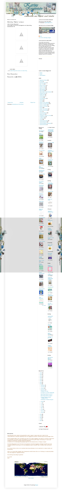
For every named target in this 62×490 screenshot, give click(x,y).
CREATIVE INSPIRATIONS (50, 212)
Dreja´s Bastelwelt (41, 134)
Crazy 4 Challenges (50, 346)
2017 (41, 380)
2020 (41, 376)
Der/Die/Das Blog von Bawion (50, 358)
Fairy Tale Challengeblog (50, 295)
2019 (41, 377)
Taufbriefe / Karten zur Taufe (45, 115)
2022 (41, 373)
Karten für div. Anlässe (44, 102)
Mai (42, 406)
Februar (42, 410)
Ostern (41, 111)
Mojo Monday (50, 171)
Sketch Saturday (49, 334)
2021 (41, 374)
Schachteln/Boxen (43, 112)
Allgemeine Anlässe (43, 80)
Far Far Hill (41, 249)
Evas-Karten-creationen (41, 186)
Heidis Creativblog (41, 159)
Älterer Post (32, 102)
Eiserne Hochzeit (43, 85)
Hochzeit (41, 97)
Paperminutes (50, 191)
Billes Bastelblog (41, 167)
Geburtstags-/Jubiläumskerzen (45, 92)
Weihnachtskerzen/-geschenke (45, 123)
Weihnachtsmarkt (43, 124)
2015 (41, 383)
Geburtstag (12, 70)
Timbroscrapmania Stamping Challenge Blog (50, 130)
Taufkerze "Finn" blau (44, 391)
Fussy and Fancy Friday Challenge (50, 278)
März (42, 409)
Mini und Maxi (41, 150)
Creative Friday (51, 142)
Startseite (21, 102)
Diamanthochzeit (43, 82)
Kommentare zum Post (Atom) (17, 104)
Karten (16, 70)
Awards (41, 81)
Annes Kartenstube (41, 233)
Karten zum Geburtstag (22, 70)
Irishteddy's (50, 361)
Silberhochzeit (42, 114)
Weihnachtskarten (43, 122)
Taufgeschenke (42, 116)
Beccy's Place (41, 130)
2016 (41, 382)
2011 (40, 419)
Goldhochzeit (42, 94)
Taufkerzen (42, 118)
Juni (42, 404)
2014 (41, 414)
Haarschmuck (42, 95)
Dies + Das (42, 84)
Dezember (43, 385)
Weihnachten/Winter (44, 120)
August (42, 401)
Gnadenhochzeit (43, 93)
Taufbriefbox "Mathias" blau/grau (47, 399)
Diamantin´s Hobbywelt (41, 143)
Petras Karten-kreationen (42, 289)
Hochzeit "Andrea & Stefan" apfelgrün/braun (46, 398)
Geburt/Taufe (42, 88)
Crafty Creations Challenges (50, 229)
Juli (41, 403)
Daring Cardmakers (50, 266)
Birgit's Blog (41, 201)
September (43, 389)
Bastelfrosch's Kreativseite (41, 171)
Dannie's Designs (40, 257)
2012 (41, 417)
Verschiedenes (42, 75)
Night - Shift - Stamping (50, 245)
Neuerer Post (10, 102)
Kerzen (41, 74)
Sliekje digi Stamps (41, 210)
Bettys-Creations (41, 264)
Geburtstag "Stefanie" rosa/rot (46, 394)
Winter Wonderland (50, 274)
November (43, 386)
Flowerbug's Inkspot (41, 182)
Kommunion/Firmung (43, 110)
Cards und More (50, 200)
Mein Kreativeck (41, 298)
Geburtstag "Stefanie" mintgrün (46, 395)
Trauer (41, 119)
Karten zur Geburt (43, 105)
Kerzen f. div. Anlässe (44, 109)
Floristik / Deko (42, 86)
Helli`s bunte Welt (41, 261)
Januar (42, 412)
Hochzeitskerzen (43, 98)
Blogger (36, 485)
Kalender (41, 99)
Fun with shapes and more (50, 304)
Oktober (42, 388)
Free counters (31, 478)
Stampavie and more (51, 238)
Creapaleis (41, 281)
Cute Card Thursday (50, 254)
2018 (41, 379)
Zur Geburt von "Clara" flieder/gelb (47, 392)
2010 (41, 420)
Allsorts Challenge (49, 325)
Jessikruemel (41, 225)
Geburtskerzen (42, 89)
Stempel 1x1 (41, 193)
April (42, 407)
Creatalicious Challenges (50, 160)
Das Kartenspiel (42, 217)
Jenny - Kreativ (42, 241)
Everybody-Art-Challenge (50, 183)
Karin (41, 36)
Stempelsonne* (50, 287)
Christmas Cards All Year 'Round (51, 151)
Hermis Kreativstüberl (41, 273)
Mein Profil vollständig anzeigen (45, 37)
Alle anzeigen (44, 305)
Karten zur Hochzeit (43, 106)
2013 (41, 415)
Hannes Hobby (42, 174)
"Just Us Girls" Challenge (50, 317)
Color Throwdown (50, 220)
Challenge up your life (50, 337)
